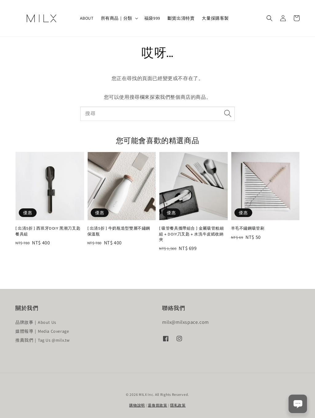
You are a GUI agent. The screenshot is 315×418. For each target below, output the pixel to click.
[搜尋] (227, 113)
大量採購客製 (215, 18)
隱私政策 (178, 405)
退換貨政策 (157, 405)
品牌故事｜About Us (35, 322)
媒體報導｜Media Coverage (42, 331)
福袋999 (152, 18)
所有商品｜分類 (116, 18)
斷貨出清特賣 (181, 18)
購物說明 (137, 405)
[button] (269, 18)
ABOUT (87, 18)
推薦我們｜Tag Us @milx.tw (42, 340)
